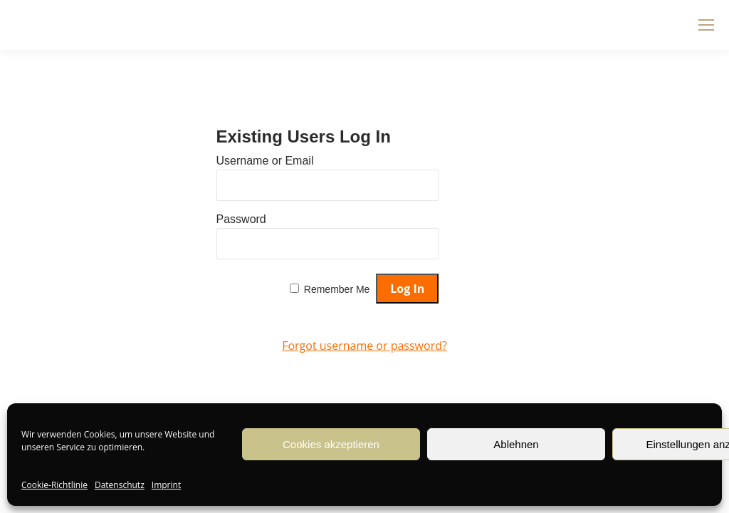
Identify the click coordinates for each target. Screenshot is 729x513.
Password (241, 219)
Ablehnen (515, 444)
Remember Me (337, 289)
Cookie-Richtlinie (54, 485)
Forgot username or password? (364, 345)
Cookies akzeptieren (331, 444)
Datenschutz (120, 485)
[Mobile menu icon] (706, 24)
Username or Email (265, 161)
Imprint (166, 485)
